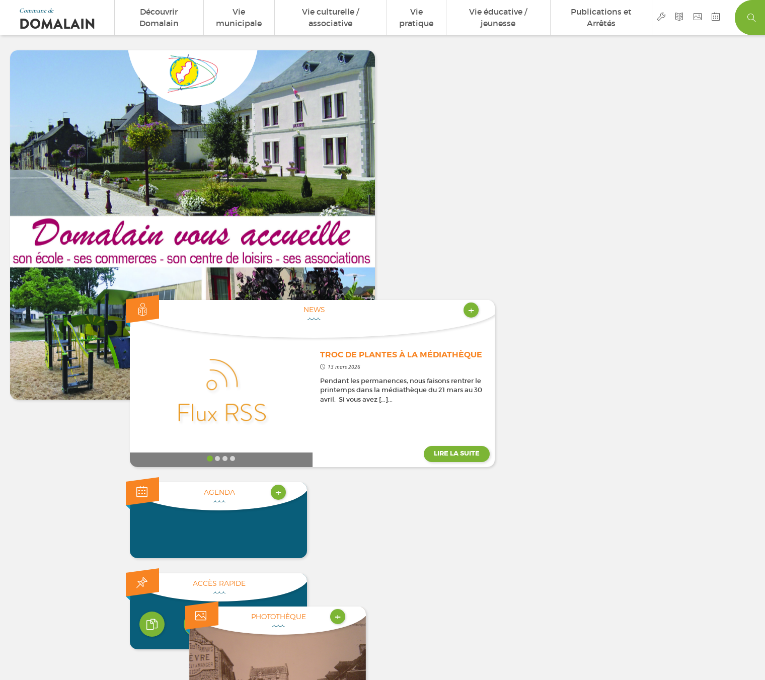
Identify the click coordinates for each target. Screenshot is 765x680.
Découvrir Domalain (159, 17)
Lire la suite (717, 204)
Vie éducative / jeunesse (498, 17)
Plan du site (420, 601)
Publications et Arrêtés (601, 17)
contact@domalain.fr (666, 433)
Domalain (57, 24)
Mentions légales (368, 601)
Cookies (456, 601)
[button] (591, 392)
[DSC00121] (666, 316)
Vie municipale (239, 17)
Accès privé (496, 601)
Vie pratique (416, 17)
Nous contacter (99, 511)
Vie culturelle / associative (330, 17)
